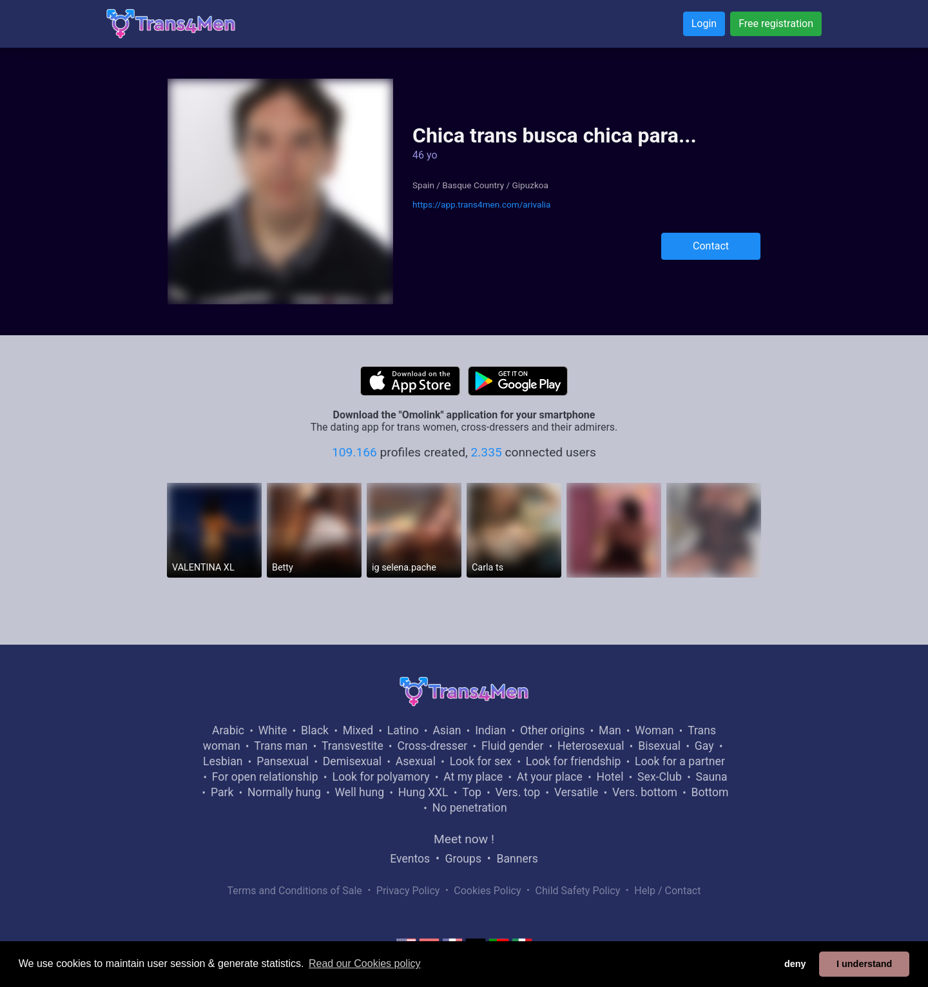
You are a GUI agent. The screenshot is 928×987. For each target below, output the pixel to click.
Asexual (416, 761)
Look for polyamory (380, 776)
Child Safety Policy (578, 890)
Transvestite (352, 745)
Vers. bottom (644, 792)
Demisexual (352, 761)
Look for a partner (680, 761)
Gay (704, 745)
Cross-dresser (432, 745)
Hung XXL (423, 792)
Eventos (410, 858)
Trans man (280, 745)
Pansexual (282, 761)
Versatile (576, 792)
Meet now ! (464, 839)
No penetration (469, 807)
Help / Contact (667, 890)
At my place (473, 776)
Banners (516, 858)
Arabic (228, 730)
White (272, 730)
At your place (550, 776)
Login (704, 23)
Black (315, 730)
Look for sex (481, 761)
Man (610, 730)
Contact (711, 246)
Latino (403, 730)
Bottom (710, 792)
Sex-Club (659, 776)
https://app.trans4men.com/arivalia (481, 204)
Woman (654, 730)
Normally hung (284, 792)
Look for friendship (573, 761)
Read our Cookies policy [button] (364, 963)
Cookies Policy (487, 890)
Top (471, 792)
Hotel (609, 776)
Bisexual (659, 745)
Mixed (358, 730)
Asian (446, 730)
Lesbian (222, 761)
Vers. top (517, 792)
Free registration (776, 23)
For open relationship (265, 776)
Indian (490, 730)
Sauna (711, 776)
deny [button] (795, 964)
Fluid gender (512, 745)
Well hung (360, 792)
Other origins (552, 730)
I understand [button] (864, 964)
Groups (463, 858)
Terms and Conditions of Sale (294, 890)
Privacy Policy (408, 890)
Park (222, 792)
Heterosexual (590, 745)
